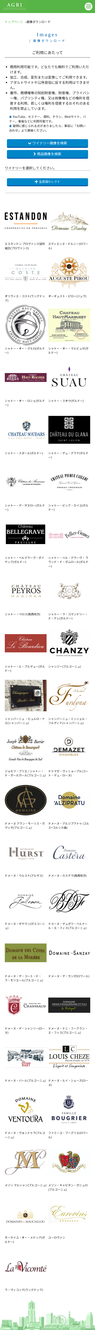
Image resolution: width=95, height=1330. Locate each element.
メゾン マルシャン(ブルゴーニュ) (26, 1164)
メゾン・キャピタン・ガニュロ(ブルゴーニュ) (69, 1166)
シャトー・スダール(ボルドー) (26, 432)
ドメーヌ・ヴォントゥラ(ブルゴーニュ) (26, 1114)
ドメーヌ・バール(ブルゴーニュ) (26, 1059)
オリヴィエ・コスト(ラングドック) (26, 277)
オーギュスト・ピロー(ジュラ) (69, 275)
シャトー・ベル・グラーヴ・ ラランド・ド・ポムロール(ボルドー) (69, 540)
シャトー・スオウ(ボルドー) (69, 379)
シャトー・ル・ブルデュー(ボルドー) (26, 647)
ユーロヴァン (69, 1216)
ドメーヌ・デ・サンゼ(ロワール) (69, 955)
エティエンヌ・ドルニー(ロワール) (69, 225)
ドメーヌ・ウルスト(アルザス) (26, 854)
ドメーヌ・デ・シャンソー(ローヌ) (26, 1009)
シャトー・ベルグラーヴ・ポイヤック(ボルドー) (26, 538)
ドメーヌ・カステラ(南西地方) (69, 854)
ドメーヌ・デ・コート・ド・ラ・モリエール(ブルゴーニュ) (26, 957)
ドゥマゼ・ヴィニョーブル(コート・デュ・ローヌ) (69, 752)
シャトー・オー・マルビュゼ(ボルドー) (69, 329)
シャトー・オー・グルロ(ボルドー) (26, 329)
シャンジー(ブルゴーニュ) (69, 645)
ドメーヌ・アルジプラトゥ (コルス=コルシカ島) (69, 804)
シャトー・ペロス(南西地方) (26, 593)
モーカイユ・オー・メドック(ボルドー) (26, 1218)
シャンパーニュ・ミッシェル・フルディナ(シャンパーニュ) (69, 700)
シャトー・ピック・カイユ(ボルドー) (69, 486)
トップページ (14, 22)
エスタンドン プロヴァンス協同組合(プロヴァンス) (26, 225)
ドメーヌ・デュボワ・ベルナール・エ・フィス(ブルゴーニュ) (69, 905)
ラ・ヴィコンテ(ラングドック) (26, 1269)
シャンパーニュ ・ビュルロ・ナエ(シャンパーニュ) (26, 700)
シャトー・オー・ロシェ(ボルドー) (26, 381)
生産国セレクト (47, 181)
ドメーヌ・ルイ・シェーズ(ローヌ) (69, 1061)
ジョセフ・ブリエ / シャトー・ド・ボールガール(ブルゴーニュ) (26, 752)
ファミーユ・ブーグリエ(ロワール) (69, 1114)
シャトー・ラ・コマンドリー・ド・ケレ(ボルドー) (69, 595)
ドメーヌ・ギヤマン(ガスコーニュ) (26, 905)
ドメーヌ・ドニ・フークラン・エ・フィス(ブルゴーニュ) (69, 1009)
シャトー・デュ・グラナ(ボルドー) (69, 434)
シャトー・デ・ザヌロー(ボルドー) (26, 486)
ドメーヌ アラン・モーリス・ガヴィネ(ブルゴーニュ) (26, 804)
